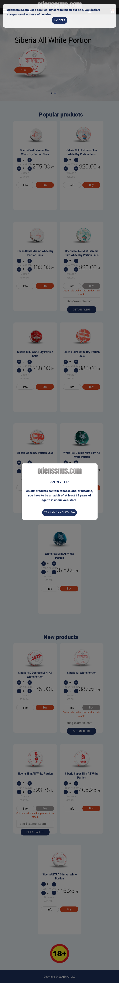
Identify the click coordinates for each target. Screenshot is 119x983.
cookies (42, 10)
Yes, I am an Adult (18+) (59, 512)
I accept (59, 20)
